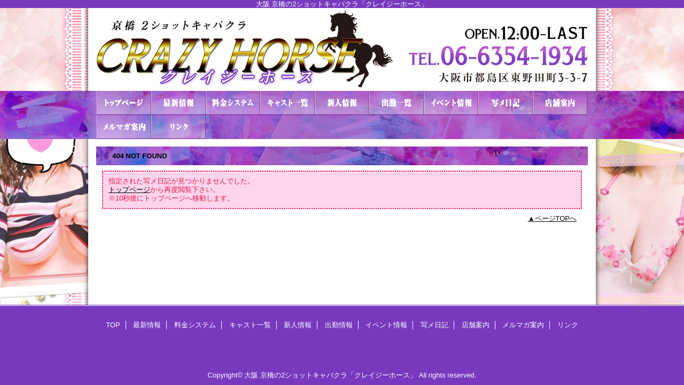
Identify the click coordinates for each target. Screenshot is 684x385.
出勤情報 (396, 103)
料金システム (233, 103)
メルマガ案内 (124, 127)
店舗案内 (560, 103)
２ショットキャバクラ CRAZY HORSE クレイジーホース (342, 49)
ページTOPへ (556, 218)
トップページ (129, 190)
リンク (178, 127)
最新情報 (178, 103)
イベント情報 (451, 103)
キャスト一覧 (287, 103)
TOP (124, 103)
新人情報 (342, 103)
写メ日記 (505, 103)
